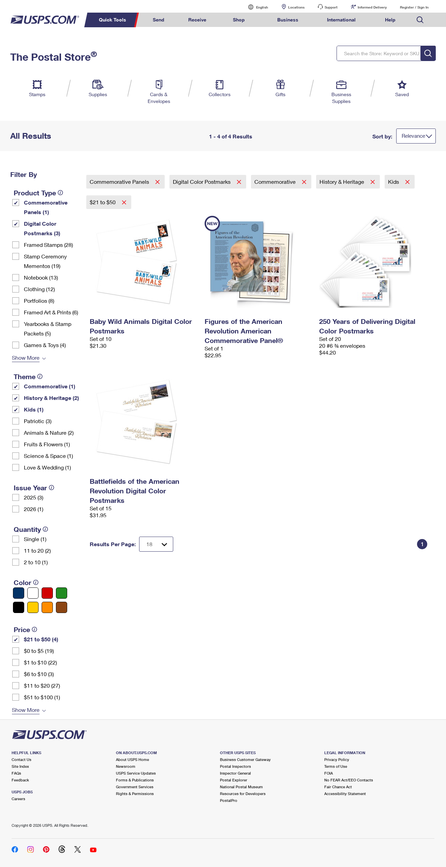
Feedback (20, 780)
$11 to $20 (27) (42, 685)
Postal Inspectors (235, 766)
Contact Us (21, 759)
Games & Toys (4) (45, 345)
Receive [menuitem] (197, 20)
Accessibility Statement (345, 793)
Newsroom (125, 766)
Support (331, 7)
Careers (18, 798)
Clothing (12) (39, 289)
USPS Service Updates (136, 773)
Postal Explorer (233, 780)
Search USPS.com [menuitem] (420, 20)
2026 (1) (33, 509)
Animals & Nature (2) (49, 432)
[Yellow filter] (33, 607)
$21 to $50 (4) (41, 639)
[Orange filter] (47, 607)
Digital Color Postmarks (202, 181)
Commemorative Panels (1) (46, 207)
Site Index (20, 766)
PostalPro (228, 800)
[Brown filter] (61, 607)
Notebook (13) (41, 277)
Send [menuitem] (158, 20)
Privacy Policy (336, 759)
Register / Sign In (414, 7)
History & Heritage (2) (51, 397)
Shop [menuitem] (239, 20)
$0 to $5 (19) (39, 650)
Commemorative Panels (120, 181)
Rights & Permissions (135, 793)
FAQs (16, 773)
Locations (296, 7)
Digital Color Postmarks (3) (42, 228)
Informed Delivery (372, 7)
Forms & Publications (135, 780)
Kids (394, 181)
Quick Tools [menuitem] (112, 20)
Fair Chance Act (338, 786)
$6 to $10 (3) (39, 674)
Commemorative (275, 181)
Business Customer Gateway (245, 759)
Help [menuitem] (390, 20)
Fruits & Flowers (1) (47, 444)
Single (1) (35, 539)
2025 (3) (33, 497)
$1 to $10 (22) (40, 662)
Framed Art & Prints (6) (51, 312)
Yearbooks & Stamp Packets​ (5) (47, 328)
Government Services (134, 786)
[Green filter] (61, 593)
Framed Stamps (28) (48, 244)
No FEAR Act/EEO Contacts (348, 780)
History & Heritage (342, 181)
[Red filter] (47, 593)
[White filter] (33, 593)
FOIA (328, 773)
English (255, 7)
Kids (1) (34, 409)
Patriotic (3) (37, 421)
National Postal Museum (241, 786)
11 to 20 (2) (37, 550)
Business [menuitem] (287, 20)
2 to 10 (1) (36, 562)
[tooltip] (60, 192)
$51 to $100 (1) (42, 697)
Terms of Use (335, 766)
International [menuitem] (341, 20)
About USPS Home (132, 759)
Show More (26, 357)
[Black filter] (18, 607)
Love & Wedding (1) (47, 467)
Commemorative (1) (49, 386)
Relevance (413, 136)
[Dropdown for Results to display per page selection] (156, 544)
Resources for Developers (243, 793)
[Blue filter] (18, 593)
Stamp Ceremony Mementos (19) (45, 261)
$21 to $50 (103, 202)
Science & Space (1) (48, 455)
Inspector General (235, 773)
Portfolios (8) (39, 300)
